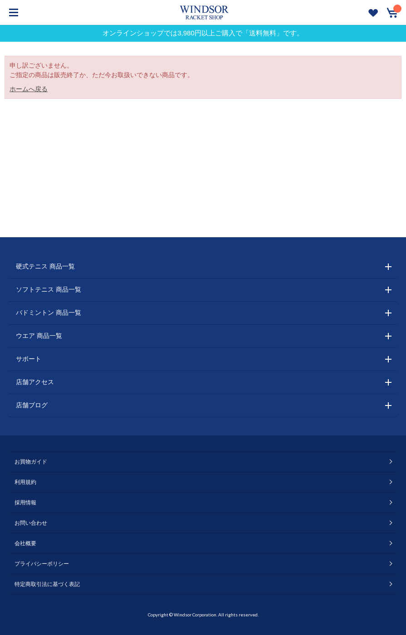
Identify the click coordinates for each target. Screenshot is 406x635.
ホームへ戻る (29, 89)
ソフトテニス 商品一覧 (48, 289)
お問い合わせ (31, 523)
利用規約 (25, 482)
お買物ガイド (31, 462)
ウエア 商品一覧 (39, 335)
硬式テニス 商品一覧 (45, 266)
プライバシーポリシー (42, 564)
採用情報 (25, 502)
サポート (28, 358)
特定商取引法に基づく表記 (47, 584)
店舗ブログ (32, 405)
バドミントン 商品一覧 (48, 312)
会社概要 (25, 543)
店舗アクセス (35, 382)
